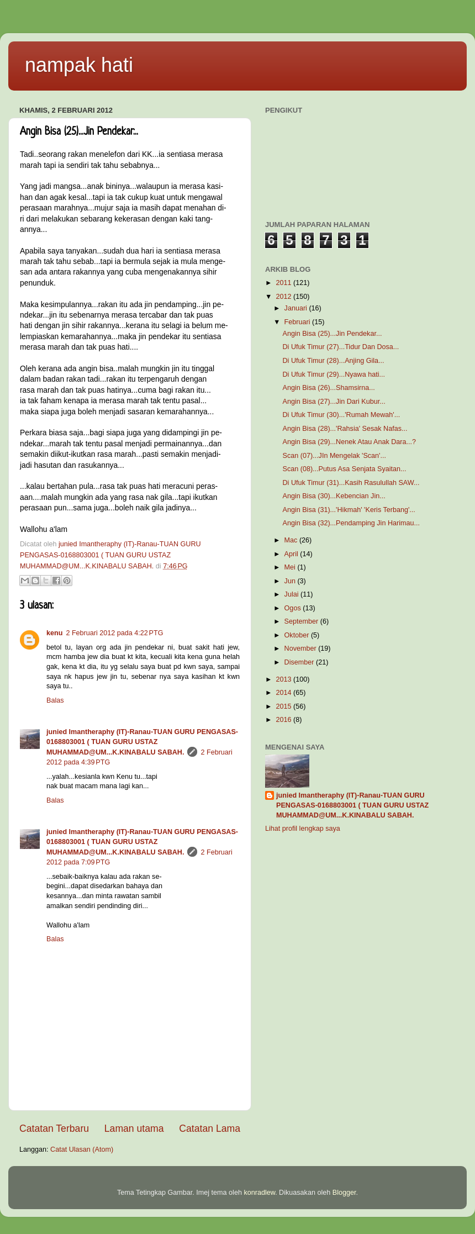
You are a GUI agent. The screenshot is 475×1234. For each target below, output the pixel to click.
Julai (292, 594)
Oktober (297, 635)
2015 (284, 706)
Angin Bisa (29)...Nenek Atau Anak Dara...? (349, 442)
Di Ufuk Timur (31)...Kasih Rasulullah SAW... (350, 483)
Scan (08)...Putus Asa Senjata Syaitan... (344, 469)
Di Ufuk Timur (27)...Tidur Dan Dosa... (340, 347)
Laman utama (134, 1128)
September (302, 621)
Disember (300, 662)
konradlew (259, 1192)
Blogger (344, 1192)
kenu (54, 633)
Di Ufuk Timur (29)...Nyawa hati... (333, 374)
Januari (296, 308)
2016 (284, 720)
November (301, 648)
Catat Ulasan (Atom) (81, 1149)
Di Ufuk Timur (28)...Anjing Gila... (333, 361)
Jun (291, 581)
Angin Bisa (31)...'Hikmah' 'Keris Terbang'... (348, 510)
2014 (284, 693)
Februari (298, 322)
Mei (291, 567)
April (292, 554)
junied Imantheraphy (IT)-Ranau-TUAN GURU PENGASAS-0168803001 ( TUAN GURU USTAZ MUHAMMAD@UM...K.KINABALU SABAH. (142, 742)
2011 (284, 283)
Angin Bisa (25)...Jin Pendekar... (332, 333)
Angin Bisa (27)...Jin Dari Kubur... (333, 401)
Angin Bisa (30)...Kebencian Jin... (333, 496)
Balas (55, 700)
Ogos (293, 608)
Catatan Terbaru (54, 1128)
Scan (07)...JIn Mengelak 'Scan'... (334, 456)
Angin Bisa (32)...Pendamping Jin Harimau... (351, 523)
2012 (284, 296)
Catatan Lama (209, 1128)
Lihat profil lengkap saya (302, 828)
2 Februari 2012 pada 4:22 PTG (114, 633)
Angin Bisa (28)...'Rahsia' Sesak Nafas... (344, 429)
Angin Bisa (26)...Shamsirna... (328, 388)
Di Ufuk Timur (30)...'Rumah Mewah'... (341, 415)
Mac (291, 540)
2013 (284, 679)
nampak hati (79, 65)
